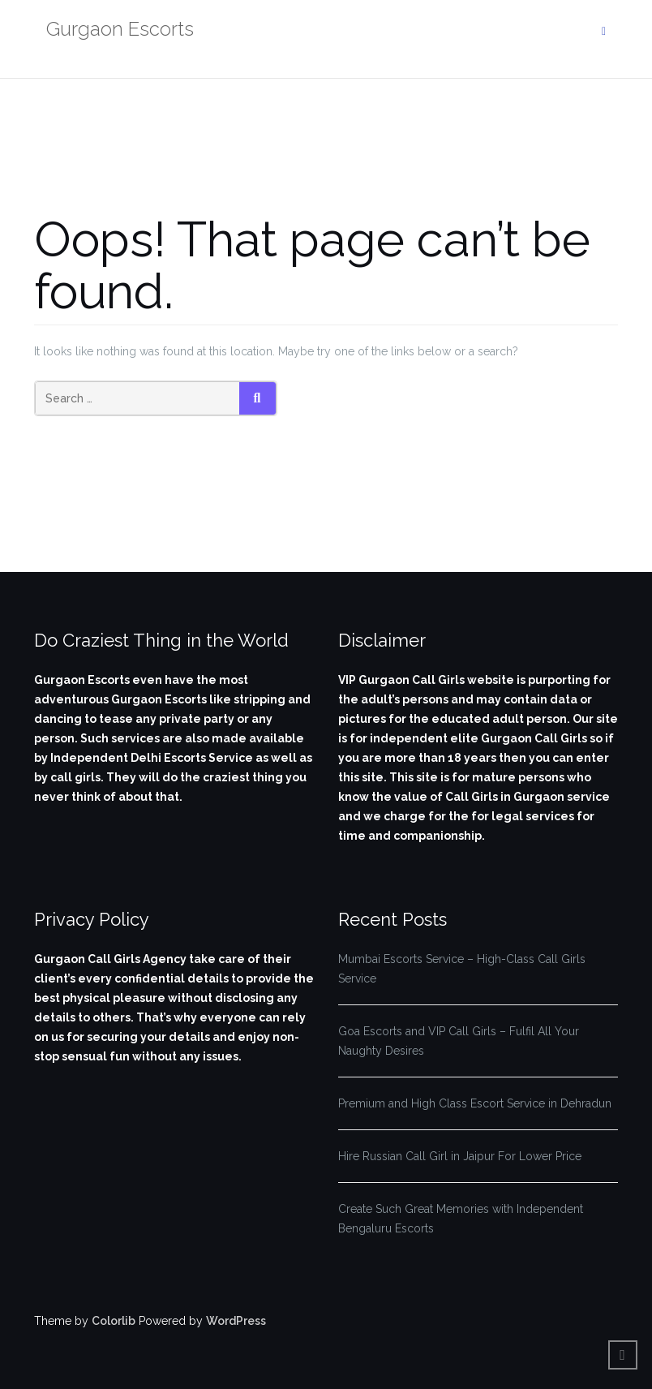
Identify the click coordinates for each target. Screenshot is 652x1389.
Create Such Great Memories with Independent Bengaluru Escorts (460, 1218)
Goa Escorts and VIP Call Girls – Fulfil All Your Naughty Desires (458, 1041)
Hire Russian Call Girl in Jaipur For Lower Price (459, 1156)
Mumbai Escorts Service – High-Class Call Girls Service (462, 969)
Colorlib (113, 1320)
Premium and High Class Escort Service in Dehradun (474, 1103)
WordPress (236, 1320)
